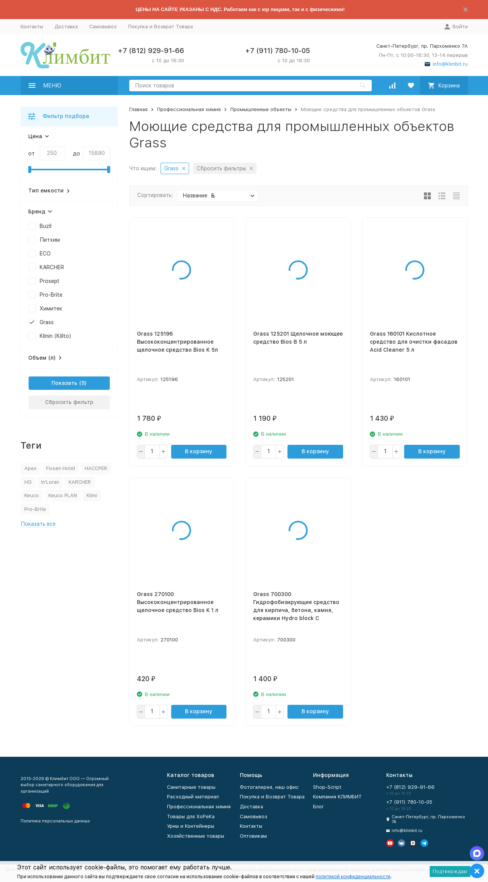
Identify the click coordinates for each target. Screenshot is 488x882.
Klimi (92, 495)
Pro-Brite (35, 509)
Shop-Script (327, 787)
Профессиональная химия (189, 109)
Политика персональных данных (55, 821)
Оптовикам (253, 836)
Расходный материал (193, 797)
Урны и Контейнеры (190, 826)
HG (28, 482)
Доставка (66, 26)
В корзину (198, 451)
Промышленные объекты (260, 109)
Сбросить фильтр (69, 402)
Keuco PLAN (62, 495)
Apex (30, 468)
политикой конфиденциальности (353, 876)
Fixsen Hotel (60, 468)
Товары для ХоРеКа (191, 816)
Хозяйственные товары (195, 836)
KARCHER (80, 482)
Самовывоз (103, 26)
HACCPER (96, 468)
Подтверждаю (450, 871)
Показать (64, 383)
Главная (138, 109)
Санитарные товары (191, 787)
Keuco (31, 495)
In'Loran (50, 482)
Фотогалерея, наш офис (269, 787)
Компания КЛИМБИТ (337, 797)
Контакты (32, 26)
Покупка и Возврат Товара (160, 26)
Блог (318, 806)
